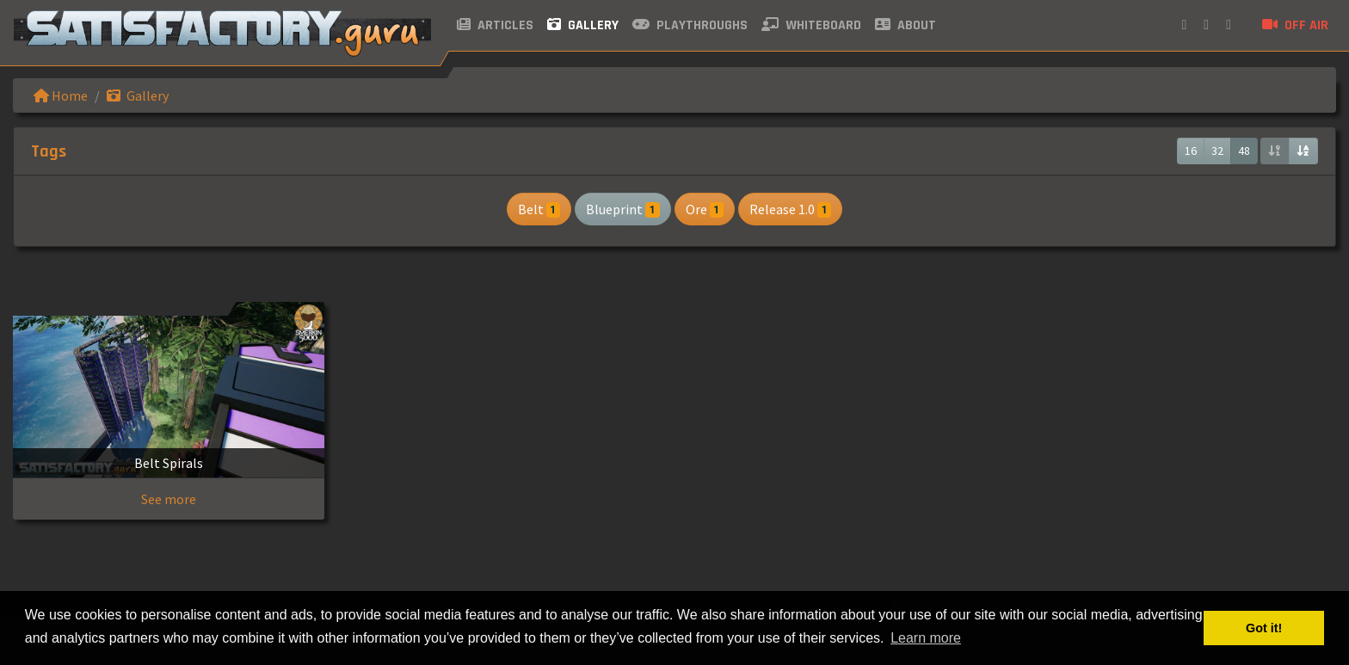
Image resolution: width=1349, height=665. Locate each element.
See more (168, 499)
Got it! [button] (1264, 628)
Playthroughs (690, 25)
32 (1217, 150)
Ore (705, 209)
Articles (495, 25)
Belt (539, 209)
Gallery (583, 25)
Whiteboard (811, 25)
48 (1244, 150)
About (905, 25)
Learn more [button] (925, 638)
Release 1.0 (790, 209)
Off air (1295, 25)
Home (61, 95)
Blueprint (622, 209)
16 (1191, 150)
